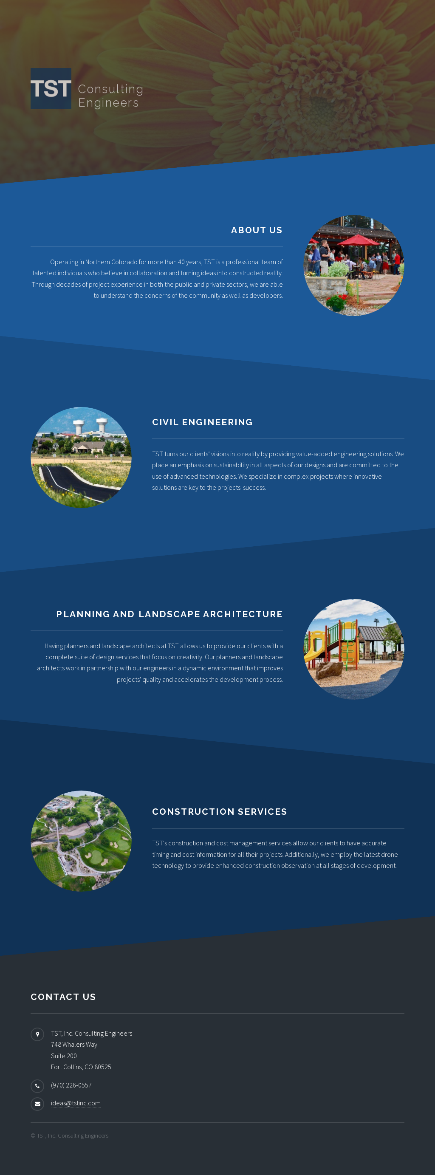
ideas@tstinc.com (76, 1103)
